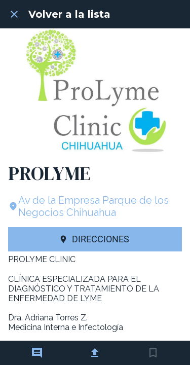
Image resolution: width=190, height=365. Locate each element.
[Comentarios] (37, 353)
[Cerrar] (14, 14)
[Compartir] (95, 353)
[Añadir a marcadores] (153, 353)
